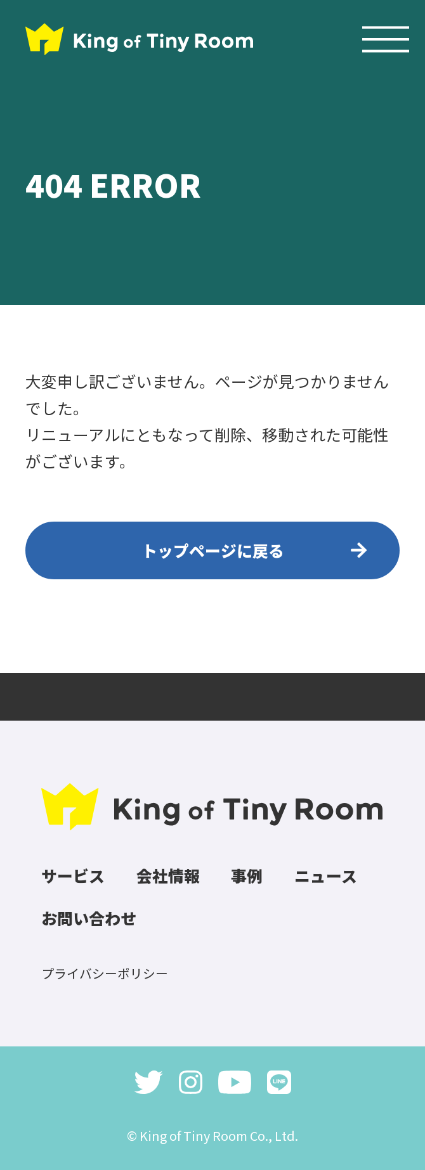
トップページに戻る (212, 550)
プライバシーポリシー (104, 973)
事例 (247, 875)
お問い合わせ (88, 917)
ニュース (325, 875)
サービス (73, 875)
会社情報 (168, 875)
